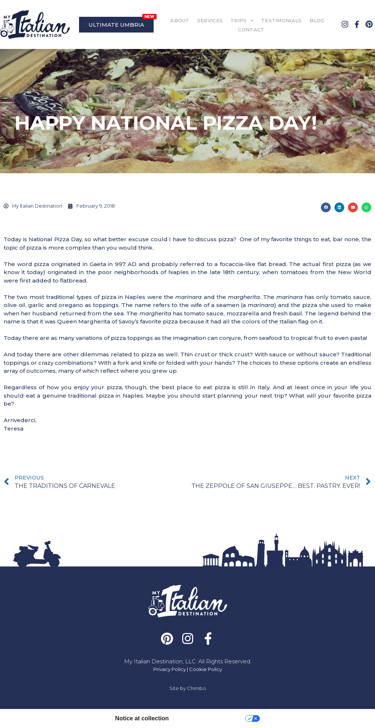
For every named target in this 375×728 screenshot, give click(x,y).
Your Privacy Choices (210, 718)
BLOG (317, 20)
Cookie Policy (205, 669)
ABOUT (180, 20)
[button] (326, 207)
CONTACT (251, 30)
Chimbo (196, 688)
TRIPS (242, 20)
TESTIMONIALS (281, 20)
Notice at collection (142, 718)
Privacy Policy (169, 669)
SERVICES (210, 20)
